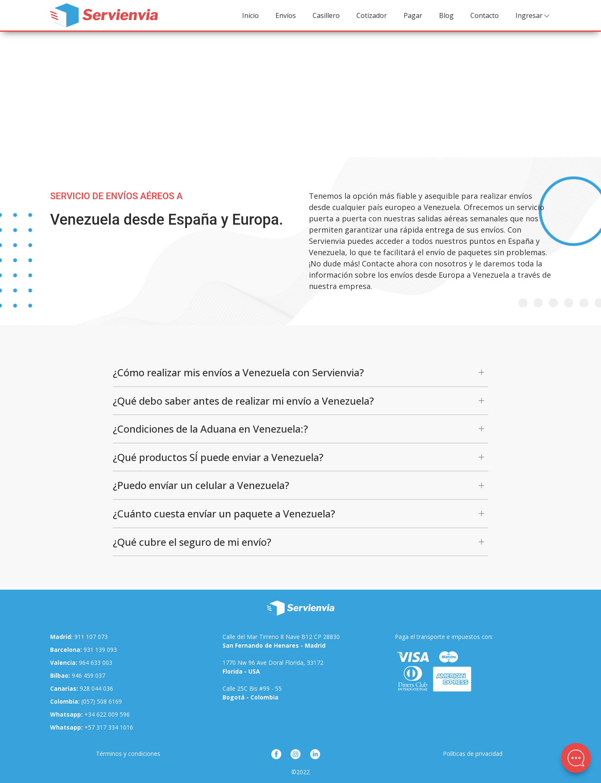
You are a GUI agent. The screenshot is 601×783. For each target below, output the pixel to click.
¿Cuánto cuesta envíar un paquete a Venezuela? (224, 513)
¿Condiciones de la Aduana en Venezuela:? (210, 429)
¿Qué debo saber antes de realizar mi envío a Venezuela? (243, 401)
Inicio (250, 15)
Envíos (285, 15)
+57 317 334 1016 (91, 727)
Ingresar (533, 15)
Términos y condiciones (128, 754)
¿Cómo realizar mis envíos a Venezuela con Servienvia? (238, 372)
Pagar (413, 15)
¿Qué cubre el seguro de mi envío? (192, 542)
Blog (446, 15)
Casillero (326, 15)
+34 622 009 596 (90, 714)
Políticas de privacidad (473, 754)
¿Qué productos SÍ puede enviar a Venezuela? (218, 457)
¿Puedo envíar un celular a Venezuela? (201, 485)
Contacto (484, 15)
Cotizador (371, 15)
